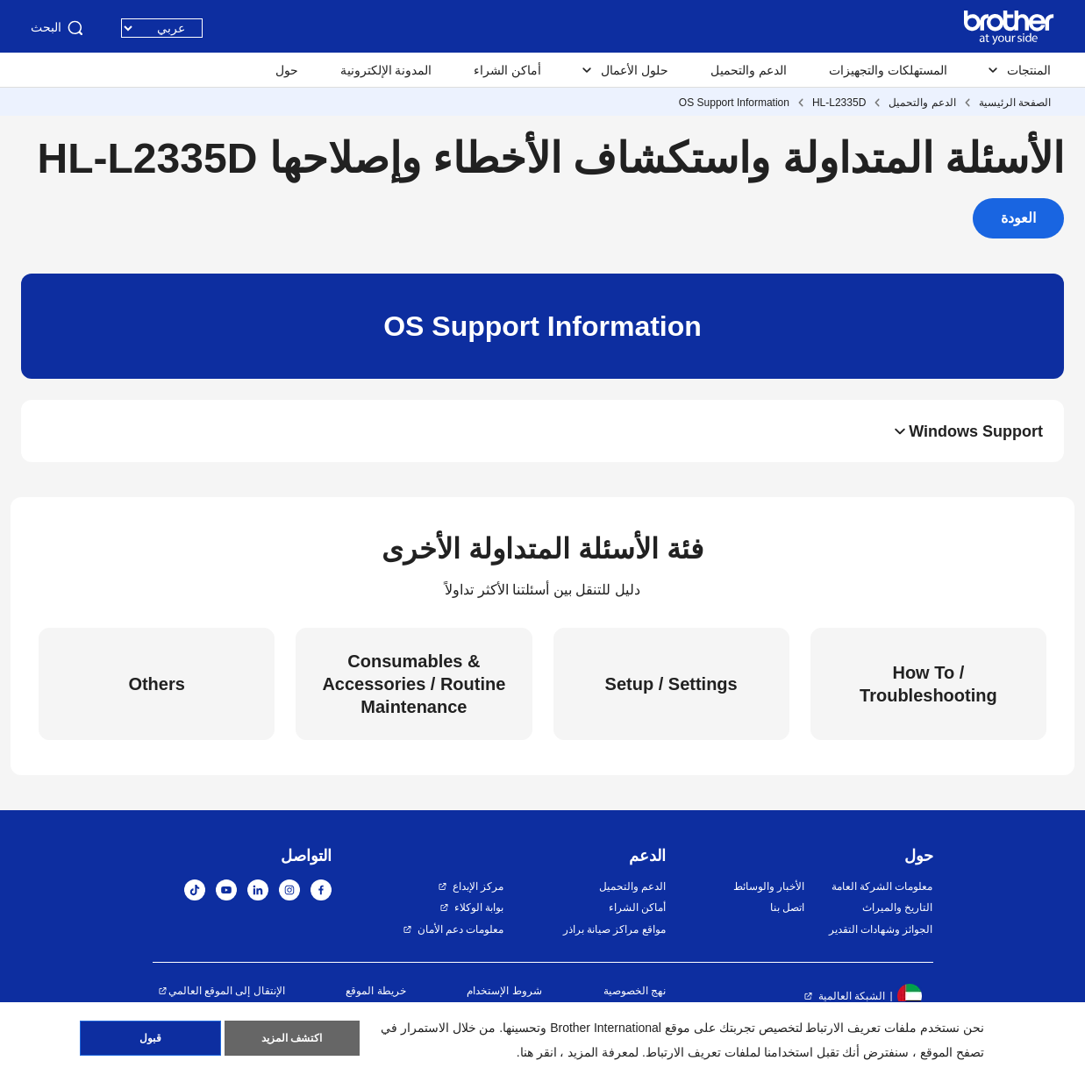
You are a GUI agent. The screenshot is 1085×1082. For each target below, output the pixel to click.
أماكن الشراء (507, 70)
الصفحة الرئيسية (1015, 102)
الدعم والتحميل (748, 70)
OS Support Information (734, 102)
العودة (1018, 217)
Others (156, 684)
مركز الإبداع (478, 886)
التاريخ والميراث (897, 907)
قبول (150, 1039)
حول (286, 70)
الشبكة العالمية (851, 996)
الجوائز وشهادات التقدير (881, 929)
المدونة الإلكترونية (386, 70)
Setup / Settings (671, 684)
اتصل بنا (787, 907)
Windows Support (976, 431)
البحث (58, 28)
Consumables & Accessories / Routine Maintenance (413, 683)
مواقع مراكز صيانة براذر (614, 929)
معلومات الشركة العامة (882, 886)
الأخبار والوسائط (768, 886)
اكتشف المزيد (291, 1039)
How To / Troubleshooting (928, 684)
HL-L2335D (839, 102)
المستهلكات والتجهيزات (888, 70)
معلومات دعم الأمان (461, 929)
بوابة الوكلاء (478, 907)
